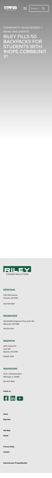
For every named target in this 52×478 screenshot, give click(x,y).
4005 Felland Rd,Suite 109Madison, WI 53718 (10, 349)
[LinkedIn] (13, 398)
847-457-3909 (9, 381)
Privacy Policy (8, 446)
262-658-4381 (8, 303)
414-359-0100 (8, 328)
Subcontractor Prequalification (15, 463)
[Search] (39, 8)
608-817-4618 (8, 356)
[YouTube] (20, 398)
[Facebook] (6, 398)
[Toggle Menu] (25, 8)
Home (5, 414)
